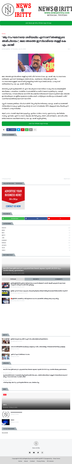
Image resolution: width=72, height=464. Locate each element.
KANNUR (36, 240)
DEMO (12, 420)
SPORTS (36, 245)
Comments (58, 279)
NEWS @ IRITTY (39, 458)
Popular (13, 279)
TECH (36, 248)
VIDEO (36, 250)
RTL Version (50, 461)
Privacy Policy (41, 461)
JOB (36, 238)
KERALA (36, 243)
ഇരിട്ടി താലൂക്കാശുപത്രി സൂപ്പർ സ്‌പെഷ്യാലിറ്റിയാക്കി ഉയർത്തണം (29, 339)
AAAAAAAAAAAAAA (16, 412)
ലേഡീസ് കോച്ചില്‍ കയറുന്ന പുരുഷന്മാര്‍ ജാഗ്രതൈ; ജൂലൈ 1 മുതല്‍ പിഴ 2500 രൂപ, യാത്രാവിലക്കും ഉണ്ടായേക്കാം (32, 269)
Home (3, 33)
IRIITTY (36, 235)
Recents (36, 279)
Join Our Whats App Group (36, 124)
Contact (32, 461)
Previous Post (7, 179)
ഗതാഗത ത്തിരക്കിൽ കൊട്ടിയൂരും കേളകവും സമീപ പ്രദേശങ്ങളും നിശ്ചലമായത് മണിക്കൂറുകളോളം (38, 347)
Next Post (66, 179)
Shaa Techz (56, 458)
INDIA (36, 230)
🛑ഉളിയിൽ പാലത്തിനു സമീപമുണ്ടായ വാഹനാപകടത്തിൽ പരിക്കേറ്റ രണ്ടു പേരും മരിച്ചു (35, 298)
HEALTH (36, 228)
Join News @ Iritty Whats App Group (36, 23)
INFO (36, 233)
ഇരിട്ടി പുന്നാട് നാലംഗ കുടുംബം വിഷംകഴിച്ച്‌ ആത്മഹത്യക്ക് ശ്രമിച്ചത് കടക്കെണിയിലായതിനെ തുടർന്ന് (39, 291)
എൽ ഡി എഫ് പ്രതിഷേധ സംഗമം (20, 354)
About (26, 461)
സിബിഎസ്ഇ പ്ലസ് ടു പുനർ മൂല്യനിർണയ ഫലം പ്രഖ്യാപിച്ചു (21, 382)
